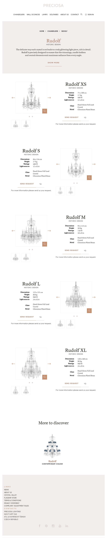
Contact (75, 14)
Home (42, 31)
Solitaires (54, 14)
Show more (53, 61)
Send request (71, 116)
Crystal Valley (10, 495)
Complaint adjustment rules (16, 506)
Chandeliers (19, 14)
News (6, 490)
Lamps (44, 14)
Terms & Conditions (12, 500)
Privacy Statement (11, 503)
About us (64, 14)
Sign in (89, 14)
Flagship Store (10, 498)
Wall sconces (33, 14)
